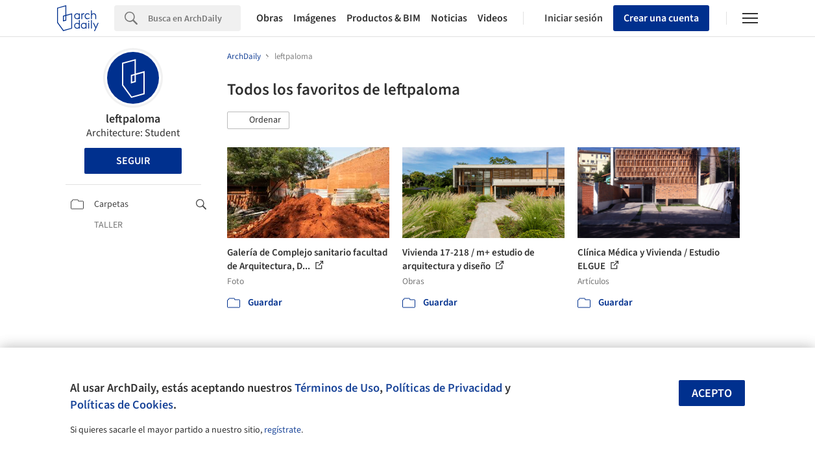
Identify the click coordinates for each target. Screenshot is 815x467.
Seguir (133, 161)
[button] (258, 121)
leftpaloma (133, 119)
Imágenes (314, 18)
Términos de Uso (337, 387)
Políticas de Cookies (121, 404)
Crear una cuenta (661, 18)
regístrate (282, 430)
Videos (492, 18)
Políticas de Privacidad (443, 387)
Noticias (449, 18)
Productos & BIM (383, 18)
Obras (269, 18)
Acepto (712, 393)
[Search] (194, 18)
